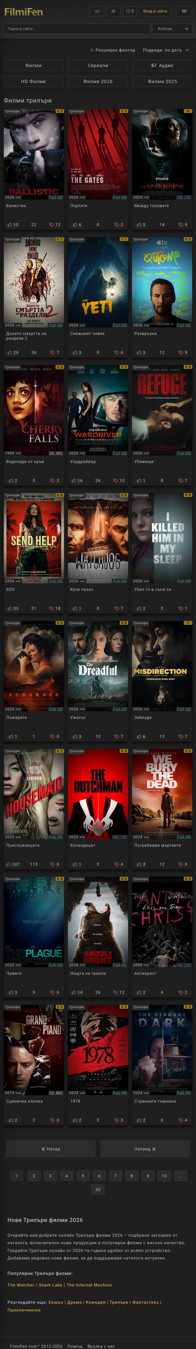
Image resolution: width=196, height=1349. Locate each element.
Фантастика (145, 1302)
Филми (33, 65)
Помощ (75, 1346)
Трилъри (118, 1302)
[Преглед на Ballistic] (34, 169)
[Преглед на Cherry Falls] (34, 425)
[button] (97, 11)
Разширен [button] (112, 50)
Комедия (96, 1302)
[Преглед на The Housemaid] (34, 809)
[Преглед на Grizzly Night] (98, 937)
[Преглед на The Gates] (98, 169)
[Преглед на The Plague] (34, 937)
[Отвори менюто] (184, 11)
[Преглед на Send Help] (34, 553)
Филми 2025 (162, 81)
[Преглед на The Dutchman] (98, 809)
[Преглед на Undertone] (162, 169)
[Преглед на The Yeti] (98, 297)
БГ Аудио (162, 65)
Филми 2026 (98, 81)
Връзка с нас (101, 1346)
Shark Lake (50, 1284)
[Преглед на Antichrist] (162, 937)
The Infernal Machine (89, 1284)
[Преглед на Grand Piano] (34, 1065)
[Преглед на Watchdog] (98, 553)
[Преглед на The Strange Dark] (162, 1065)
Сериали (98, 65)
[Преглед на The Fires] (34, 681)
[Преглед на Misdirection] (162, 681)
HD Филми (33, 81)
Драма (74, 1302)
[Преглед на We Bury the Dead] (162, 809)
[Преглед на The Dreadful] (98, 681)
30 (98, 1189)
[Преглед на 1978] (98, 1065)
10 (164, 1175)
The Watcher (21, 1284)
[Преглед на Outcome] (162, 297)
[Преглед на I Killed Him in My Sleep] (162, 553)
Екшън (56, 1302)
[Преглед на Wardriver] (98, 425)
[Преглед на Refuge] (162, 425)
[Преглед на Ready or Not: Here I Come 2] (34, 297)
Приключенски (24, 1309)
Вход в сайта (155, 11)
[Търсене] (77, 29)
